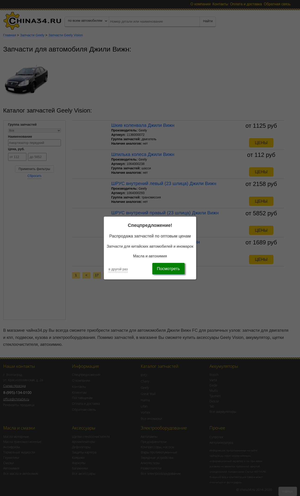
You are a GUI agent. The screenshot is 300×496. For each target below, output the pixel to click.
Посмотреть (168, 268)
